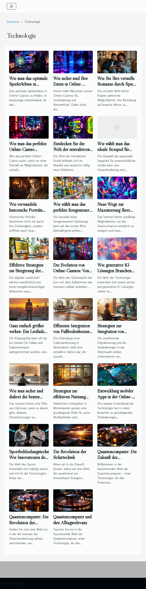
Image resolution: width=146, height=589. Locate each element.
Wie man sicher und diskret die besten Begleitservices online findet (28, 399)
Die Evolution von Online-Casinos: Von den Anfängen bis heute (71, 273)
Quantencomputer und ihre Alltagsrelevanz (72, 519)
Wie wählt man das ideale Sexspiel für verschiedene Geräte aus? (114, 152)
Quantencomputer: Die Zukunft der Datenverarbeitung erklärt (117, 460)
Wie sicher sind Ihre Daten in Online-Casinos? (70, 84)
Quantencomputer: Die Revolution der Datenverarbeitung (28, 522)
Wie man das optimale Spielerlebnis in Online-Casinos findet (28, 84)
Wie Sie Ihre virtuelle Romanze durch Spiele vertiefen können (116, 84)
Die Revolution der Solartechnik (69, 454)
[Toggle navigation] (11, 6)
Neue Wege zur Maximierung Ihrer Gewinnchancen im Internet (113, 212)
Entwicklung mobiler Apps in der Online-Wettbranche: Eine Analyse (115, 399)
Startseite (13, 21)
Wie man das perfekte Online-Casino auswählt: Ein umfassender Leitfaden (28, 152)
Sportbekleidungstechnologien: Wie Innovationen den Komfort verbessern (36, 457)
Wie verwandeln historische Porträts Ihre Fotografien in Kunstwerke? (25, 212)
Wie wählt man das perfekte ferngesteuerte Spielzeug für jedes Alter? (73, 212)
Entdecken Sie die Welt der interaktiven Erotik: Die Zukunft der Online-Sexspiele (71, 152)
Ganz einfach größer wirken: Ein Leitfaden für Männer (27, 331)
